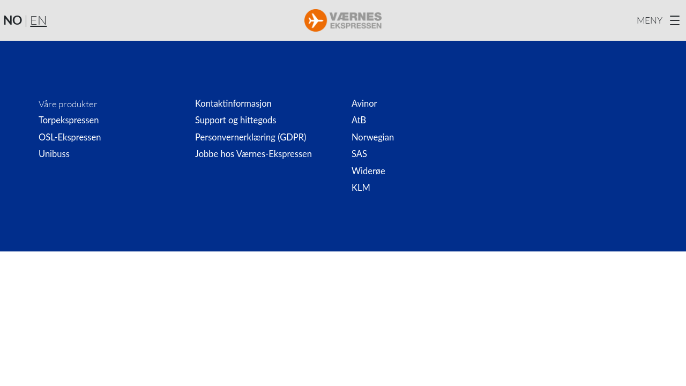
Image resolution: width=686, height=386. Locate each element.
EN (38, 19)
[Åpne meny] (660, 20)
